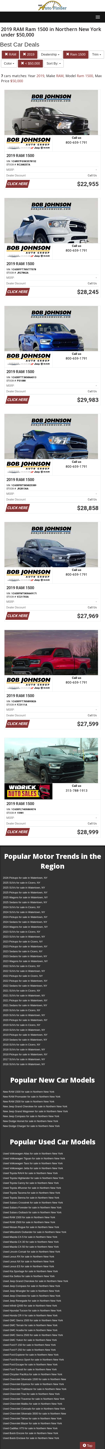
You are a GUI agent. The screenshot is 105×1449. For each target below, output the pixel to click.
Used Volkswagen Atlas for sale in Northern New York (33, 1153)
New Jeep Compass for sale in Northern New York (31, 1116)
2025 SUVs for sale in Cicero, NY (21, 882)
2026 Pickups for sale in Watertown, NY (25, 877)
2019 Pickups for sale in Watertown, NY (25, 1034)
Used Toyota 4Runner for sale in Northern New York (32, 1187)
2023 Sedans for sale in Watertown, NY (25, 956)
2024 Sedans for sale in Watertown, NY (25, 921)
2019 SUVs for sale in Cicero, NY (21, 1025)
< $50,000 (30, 63)
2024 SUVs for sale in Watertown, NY (24, 912)
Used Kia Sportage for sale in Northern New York (30, 1271)
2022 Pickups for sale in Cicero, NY (23, 975)
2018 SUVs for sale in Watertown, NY (24, 1049)
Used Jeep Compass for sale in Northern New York (31, 1286)
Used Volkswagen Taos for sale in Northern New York (33, 1163)
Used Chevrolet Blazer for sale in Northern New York (32, 1423)
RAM (10, 54)
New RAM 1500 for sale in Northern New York (28, 1091)
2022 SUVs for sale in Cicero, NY (21, 966)
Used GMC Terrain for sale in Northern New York (30, 1325)
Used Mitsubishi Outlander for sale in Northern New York (34, 1232)
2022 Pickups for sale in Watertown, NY (25, 980)
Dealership (50, 54)
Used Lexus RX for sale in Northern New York (28, 1256)
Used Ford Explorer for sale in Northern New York (30, 1354)
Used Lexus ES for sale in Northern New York (28, 1266)
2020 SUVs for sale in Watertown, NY (24, 1015)
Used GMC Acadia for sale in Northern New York (30, 1330)
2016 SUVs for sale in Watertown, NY (24, 1064)
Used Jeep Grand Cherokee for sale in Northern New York (35, 1281)
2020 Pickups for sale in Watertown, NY (25, 1020)
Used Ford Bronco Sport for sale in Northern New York (33, 1359)
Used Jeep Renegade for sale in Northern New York (32, 1300)
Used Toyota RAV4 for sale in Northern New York (30, 1173)
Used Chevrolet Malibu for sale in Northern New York (32, 1403)
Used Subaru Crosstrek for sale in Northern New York (33, 1202)
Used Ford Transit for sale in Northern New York (30, 1369)
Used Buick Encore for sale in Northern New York (30, 1433)
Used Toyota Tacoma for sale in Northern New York (31, 1192)
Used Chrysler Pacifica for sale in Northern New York (32, 1374)
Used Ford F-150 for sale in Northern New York (29, 1344)
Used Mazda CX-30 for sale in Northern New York (31, 1241)
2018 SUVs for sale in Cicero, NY (21, 1044)
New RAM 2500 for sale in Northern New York (28, 1101)
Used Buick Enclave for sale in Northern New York (31, 1438)
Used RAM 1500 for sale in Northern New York (29, 1217)
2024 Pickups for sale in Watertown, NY (25, 917)
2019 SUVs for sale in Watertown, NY (24, 1029)
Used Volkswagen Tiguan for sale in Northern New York (34, 1158)
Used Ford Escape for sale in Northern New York (30, 1364)
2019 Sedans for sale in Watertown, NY (25, 1039)
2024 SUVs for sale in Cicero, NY (21, 907)
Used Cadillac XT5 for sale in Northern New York (30, 1428)
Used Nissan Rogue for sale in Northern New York (31, 1227)
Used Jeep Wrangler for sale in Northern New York (31, 1290)
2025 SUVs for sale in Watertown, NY (24, 887)
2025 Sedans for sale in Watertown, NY (25, 902)
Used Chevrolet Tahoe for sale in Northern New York (32, 1418)
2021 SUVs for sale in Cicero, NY (21, 990)
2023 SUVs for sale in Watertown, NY (24, 936)
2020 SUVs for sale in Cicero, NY (21, 1010)
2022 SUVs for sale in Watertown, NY (24, 971)
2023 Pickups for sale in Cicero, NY (23, 941)
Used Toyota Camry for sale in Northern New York (31, 1182)
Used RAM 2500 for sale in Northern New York (29, 1222)
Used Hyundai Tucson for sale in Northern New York (32, 1310)
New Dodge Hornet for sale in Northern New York (30, 1121)
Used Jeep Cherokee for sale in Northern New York (31, 1295)
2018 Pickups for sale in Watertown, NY (25, 1054)
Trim (96, 54)
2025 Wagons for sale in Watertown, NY (25, 897)
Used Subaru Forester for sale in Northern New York (32, 1207)
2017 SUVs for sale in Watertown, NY (24, 1059)
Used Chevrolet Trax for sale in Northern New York (31, 1393)
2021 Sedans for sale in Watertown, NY (25, 1005)
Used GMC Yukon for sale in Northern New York (30, 1340)
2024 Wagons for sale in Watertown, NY (25, 926)
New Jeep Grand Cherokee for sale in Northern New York (35, 1106)
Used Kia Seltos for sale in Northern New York (29, 1276)
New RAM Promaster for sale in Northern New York (31, 1096)
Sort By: (54, 63)
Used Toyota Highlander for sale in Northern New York (33, 1178)
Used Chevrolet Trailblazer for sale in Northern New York (34, 1389)
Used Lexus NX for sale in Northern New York (28, 1261)
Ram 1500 (76, 54)
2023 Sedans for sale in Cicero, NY (22, 951)
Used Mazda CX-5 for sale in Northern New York (30, 1236)
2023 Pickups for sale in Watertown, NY (25, 946)
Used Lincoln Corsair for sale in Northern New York (31, 1251)
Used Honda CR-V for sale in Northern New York (30, 1315)
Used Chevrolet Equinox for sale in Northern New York (33, 1384)
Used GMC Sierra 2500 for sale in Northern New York (33, 1335)
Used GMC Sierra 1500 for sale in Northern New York (33, 1320)
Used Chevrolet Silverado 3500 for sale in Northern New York (34, 1414)
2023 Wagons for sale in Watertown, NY (25, 961)
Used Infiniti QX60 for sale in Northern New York (30, 1305)
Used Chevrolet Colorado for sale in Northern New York (34, 1408)
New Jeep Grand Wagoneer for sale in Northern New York (35, 1111)
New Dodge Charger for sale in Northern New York (31, 1126)
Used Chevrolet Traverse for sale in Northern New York (33, 1398)
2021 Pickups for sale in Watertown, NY (25, 1000)
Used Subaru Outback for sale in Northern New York (32, 1212)
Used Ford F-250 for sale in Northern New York (29, 1349)
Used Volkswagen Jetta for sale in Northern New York (33, 1168)
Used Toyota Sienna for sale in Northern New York (31, 1197)
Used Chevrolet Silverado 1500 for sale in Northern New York (34, 1380)
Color (9, 63)
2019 (28, 54)
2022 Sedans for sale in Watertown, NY (25, 985)
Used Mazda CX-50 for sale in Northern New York (31, 1246)
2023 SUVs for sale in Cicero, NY (21, 931)
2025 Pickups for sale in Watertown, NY (25, 892)
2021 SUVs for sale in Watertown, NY (24, 995)
